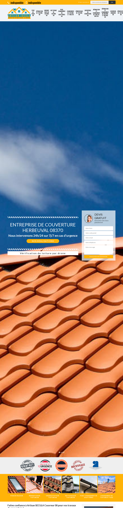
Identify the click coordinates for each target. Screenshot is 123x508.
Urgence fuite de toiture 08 (46, 12)
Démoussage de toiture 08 (79, 13)
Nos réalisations (43, 241)
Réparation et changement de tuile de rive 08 (96, 13)
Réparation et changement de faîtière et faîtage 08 (105, 13)
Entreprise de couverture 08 (87, 12)
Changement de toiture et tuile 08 (70, 13)
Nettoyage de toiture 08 (54, 12)
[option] (17, 486)
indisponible (15, 2)
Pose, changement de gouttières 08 (61, 13)
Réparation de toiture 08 (39, 13)
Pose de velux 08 (33, 12)
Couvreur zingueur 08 (113, 13)
